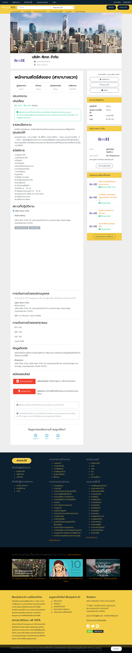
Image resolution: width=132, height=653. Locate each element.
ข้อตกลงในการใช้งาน (62, 609)
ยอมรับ (116, 649)
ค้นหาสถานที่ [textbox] (61, 7)
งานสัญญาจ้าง (59, 471)
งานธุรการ (58, 508)
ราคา (54, 2)
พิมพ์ (104, 90)
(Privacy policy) (94, 648)
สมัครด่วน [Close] (104, 79)
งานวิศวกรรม (59, 516)
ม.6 (92, 471)
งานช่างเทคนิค (79, 11)
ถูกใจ (58, 437)
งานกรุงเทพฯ (96, 494)
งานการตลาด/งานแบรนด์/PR (65, 491)
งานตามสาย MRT (56, 11)
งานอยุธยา (95, 510)
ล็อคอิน (111, 7)
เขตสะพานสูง (34, 228)
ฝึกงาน (56, 477)
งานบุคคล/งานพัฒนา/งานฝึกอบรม (67, 533)
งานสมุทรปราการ (97, 516)
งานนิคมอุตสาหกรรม (99, 485)
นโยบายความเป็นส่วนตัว (63, 612)
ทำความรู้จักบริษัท (104, 166)
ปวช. (93, 468)
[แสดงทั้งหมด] (54, 540)
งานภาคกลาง (96, 521)
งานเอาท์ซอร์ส (59, 474)
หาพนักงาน (21, 488)
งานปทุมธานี (95, 508)
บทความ (20, 477)
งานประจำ (57, 463)
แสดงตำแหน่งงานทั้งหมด (104, 236)
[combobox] (34, 7)
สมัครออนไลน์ (24, 381)
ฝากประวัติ (28, 2)
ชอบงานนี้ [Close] (104, 85)
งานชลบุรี (94, 496)
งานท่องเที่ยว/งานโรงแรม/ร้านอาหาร (68, 530)
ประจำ (21, 89)
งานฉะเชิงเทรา (96, 502)
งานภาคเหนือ (96, 524)
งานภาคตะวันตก (97, 530)
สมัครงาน (16, 2)
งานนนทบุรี (95, 505)
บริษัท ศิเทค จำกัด (45, 57)
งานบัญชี (27, 11)
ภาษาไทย (117, 2)
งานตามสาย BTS (40, 11)
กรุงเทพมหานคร (21, 228)
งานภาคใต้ (95, 533)
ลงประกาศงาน (42, 2)
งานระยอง (95, 513)
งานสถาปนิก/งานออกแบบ (64, 527)
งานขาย (69, 11)
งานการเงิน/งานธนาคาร (63, 505)
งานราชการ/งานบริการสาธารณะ (66, 513)
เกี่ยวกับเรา (58, 601)
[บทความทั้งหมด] (74, 554)
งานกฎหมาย (58, 485)
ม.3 (92, 474)
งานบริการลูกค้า (60, 510)
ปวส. (93, 466)
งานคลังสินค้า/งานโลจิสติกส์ (64, 499)
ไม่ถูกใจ (35, 437)
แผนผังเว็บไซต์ (59, 606)
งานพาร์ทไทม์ (59, 466)
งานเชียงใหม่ (96, 499)
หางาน (5, 2)
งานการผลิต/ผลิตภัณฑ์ (62, 494)
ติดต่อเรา (57, 603)
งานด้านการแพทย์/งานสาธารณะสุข (67, 535)
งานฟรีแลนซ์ (58, 468)
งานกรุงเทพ (16, 11)
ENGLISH (127, 2)
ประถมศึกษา (95, 477)
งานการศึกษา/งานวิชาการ (64, 496)
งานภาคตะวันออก (97, 527)
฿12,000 (18, 105)
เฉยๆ (47, 437)
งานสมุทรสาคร (96, 519)
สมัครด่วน (24, 391)
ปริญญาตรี (95, 463)
